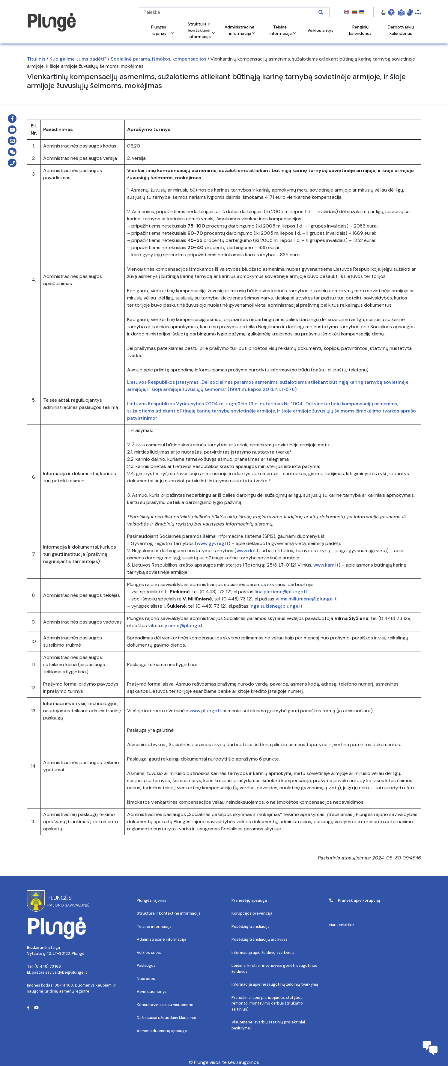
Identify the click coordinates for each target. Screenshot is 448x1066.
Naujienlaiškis (341, 925)
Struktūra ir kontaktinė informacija (169, 913)
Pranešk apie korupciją (354, 900)
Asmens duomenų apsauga (162, 1030)
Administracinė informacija (161, 939)
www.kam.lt (326, 565)
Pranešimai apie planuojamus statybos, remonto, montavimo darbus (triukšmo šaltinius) (267, 1003)
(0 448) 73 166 (47, 966)
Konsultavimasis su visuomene (165, 1004)
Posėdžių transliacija (250, 926)
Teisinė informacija (154, 926)
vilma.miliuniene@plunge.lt (306, 599)
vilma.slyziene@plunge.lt (176, 625)
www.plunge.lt (205, 710)
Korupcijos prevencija (251, 913)
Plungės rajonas (151, 900)
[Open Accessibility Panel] (391, 12)
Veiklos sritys (149, 952)
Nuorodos (146, 978)
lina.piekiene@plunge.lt (281, 591)
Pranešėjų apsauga (249, 900)
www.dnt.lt (248, 550)
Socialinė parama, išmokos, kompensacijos (158, 59)
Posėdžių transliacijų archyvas (259, 939)
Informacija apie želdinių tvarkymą (262, 952)
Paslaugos (146, 965)
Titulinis (36, 59)
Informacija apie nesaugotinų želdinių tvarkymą (274, 984)
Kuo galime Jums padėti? (77, 59)
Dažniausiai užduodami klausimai (166, 1017)
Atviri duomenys (152, 991)
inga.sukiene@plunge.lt (276, 606)
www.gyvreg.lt (212, 543)
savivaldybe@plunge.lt (66, 972)
